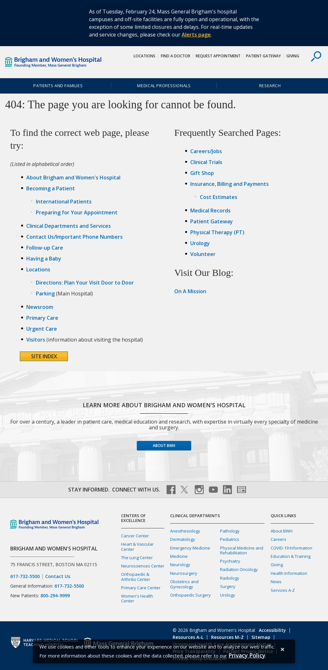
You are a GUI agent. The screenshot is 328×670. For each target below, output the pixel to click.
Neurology (180, 564)
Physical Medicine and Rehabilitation (241, 550)
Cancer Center (135, 536)
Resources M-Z (227, 637)
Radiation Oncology (239, 569)
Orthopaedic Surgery (190, 595)
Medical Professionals (164, 85)
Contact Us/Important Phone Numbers (74, 236)
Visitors (35, 339)
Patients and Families (58, 85)
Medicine (179, 556)
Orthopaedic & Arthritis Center (135, 576)
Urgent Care (41, 328)
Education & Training (290, 556)
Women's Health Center (137, 598)
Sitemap (260, 637)
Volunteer (203, 254)
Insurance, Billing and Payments (229, 183)
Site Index (44, 356)
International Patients (64, 201)
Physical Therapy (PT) (217, 232)
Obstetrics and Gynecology (184, 584)
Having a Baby (43, 258)
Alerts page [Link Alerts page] (196, 34)
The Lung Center (137, 557)
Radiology (229, 578)
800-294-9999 (55, 595)
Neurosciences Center (142, 566)
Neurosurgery (183, 573)
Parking (45, 293)
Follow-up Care (44, 247)
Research (270, 85)
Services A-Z (283, 590)
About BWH (164, 445)
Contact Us (57, 576)
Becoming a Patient (50, 188)
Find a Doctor (175, 56)
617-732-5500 (25, 576)
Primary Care (42, 317)
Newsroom (39, 306)
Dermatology (182, 539)
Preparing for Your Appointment (77, 212)
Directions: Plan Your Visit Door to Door (85, 282)
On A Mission (190, 291)
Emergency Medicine (190, 548)
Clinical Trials (206, 162)
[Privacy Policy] (246, 655)
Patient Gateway (263, 56)
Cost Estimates (218, 197)
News (276, 581)
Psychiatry (230, 561)
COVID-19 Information (291, 548)
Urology (200, 243)
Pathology (230, 531)
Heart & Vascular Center (137, 546)
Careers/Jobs (206, 151)
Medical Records (210, 210)
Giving (292, 56)
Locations (144, 56)
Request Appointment (218, 56)
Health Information (289, 573)
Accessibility (272, 630)
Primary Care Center (140, 588)
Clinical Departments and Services (68, 225)
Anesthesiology (185, 531)
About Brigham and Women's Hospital (73, 177)
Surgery (227, 586)
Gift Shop (202, 173)
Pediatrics (229, 539)
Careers (278, 539)
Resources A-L (188, 637)
